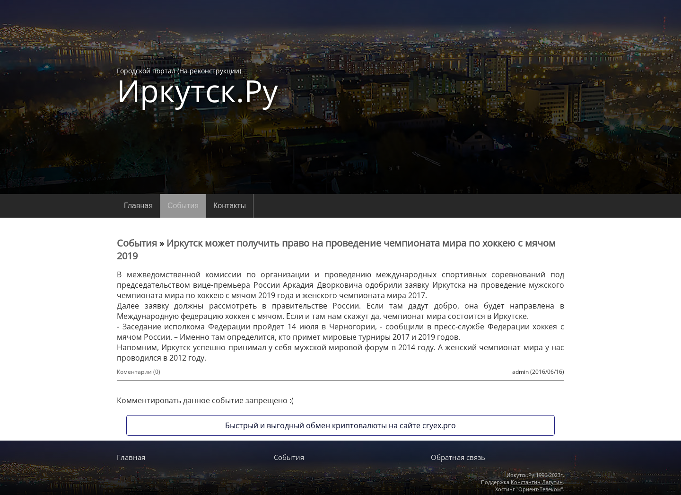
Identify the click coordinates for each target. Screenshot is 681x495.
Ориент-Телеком (539, 489)
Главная (138, 206)
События (183, 206)
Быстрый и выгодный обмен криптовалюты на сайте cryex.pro (340, 425)
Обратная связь (458, 457)
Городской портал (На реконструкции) (197, 86)
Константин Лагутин (537, 482)
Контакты (229, 206)
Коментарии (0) (138, 372)
